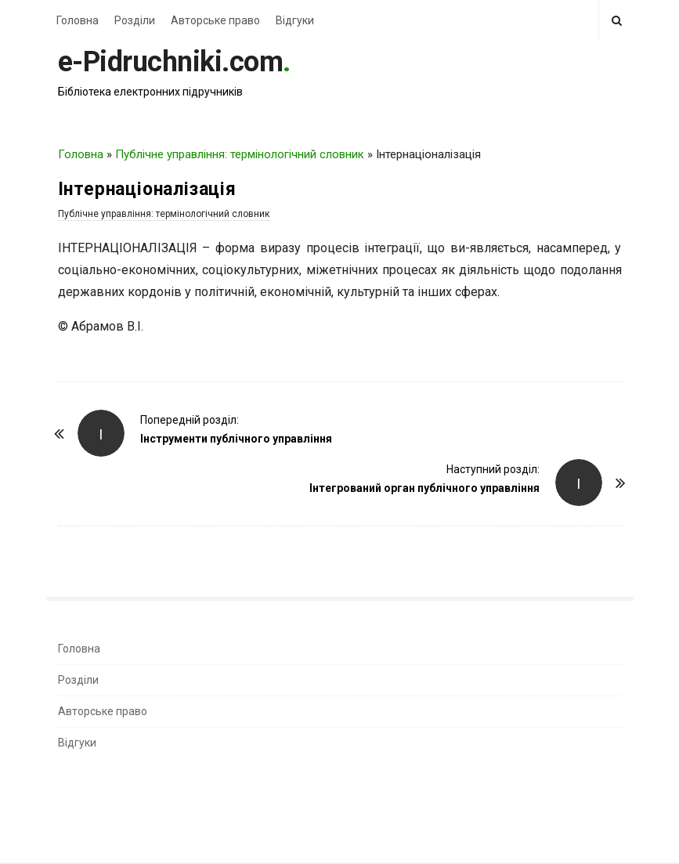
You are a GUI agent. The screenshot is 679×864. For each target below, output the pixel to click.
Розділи (134, 20)
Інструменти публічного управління (236, 438)
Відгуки (295, 20)
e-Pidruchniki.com (171, 61)
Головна (77, 20)
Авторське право (215, 20)
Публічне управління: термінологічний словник (239, 154)
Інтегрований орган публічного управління (424, 488)
